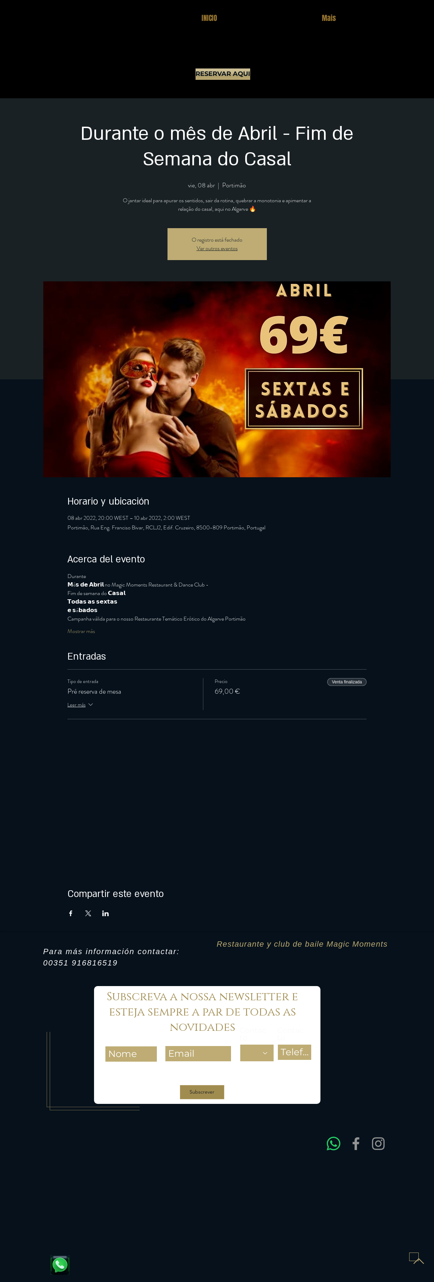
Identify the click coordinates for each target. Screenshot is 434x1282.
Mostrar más (81, 631)
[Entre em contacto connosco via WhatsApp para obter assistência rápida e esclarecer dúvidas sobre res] (333, 1143)
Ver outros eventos (217, 248)
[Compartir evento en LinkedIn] (105, 913)
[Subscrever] (202, 1092)
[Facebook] (355, 1143)
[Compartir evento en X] (88, 913)
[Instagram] (378, 1143)
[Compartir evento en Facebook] (70, 913)
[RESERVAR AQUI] (223, 74)
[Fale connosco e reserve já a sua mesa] (60, 1265)
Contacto (253, 1034)
